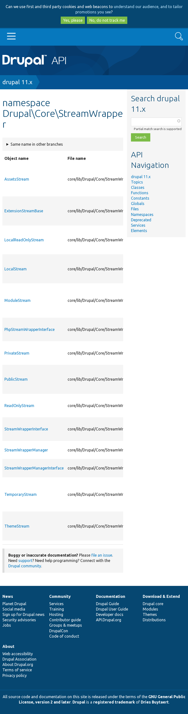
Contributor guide (65, 620)
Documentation (110, 596)
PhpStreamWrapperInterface (29, 329)
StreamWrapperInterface (26, 429)
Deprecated (141, 220)
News (7, 596)
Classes (137, 187)
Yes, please (72, 20)
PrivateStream (16, 353)
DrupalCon (58, 631)
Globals (137, 203)
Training (56, 609)
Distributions (154, 620)
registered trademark (114, 702)
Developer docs (109, 614)
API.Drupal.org (108, 620)
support (25, 560)
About (8, 646)
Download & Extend (161, 596)
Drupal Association (19, 659)
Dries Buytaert (155, 702)
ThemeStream (16, 526)
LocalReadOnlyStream (24, 240)
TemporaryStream (20, 494)
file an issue (101, 555)
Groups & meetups (65, 625)
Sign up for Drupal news (23, 614)
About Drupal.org (17, 664)
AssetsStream (16, 179)
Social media (13, 609)
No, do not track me (107, 20)
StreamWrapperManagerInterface (34, 468)
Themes (150, 614)
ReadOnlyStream (19, 405)
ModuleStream (17, 300)
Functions (139, 193)
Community (60, 596)
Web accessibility (17, 654)
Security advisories (19, 620)
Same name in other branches (37, 144)
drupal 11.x (17, 82)
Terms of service (17, 670)
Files (135, 209)
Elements (139, 230)
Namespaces (142, 214)
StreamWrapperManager (26, 450)
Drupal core (153, 604)
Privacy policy (14, 675)
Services (138, 225)
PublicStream (16, 379)
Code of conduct (64, 636)
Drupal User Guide (112, 609)
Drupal (78, 702)
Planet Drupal (14, 604)
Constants (140, 198)
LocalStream (15, 269)
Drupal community (24, 566)
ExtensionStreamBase (23, 211)
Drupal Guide (107, 604)
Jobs (6, 625)
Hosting (56, 614)
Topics (137, 182)
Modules (150, 609)
